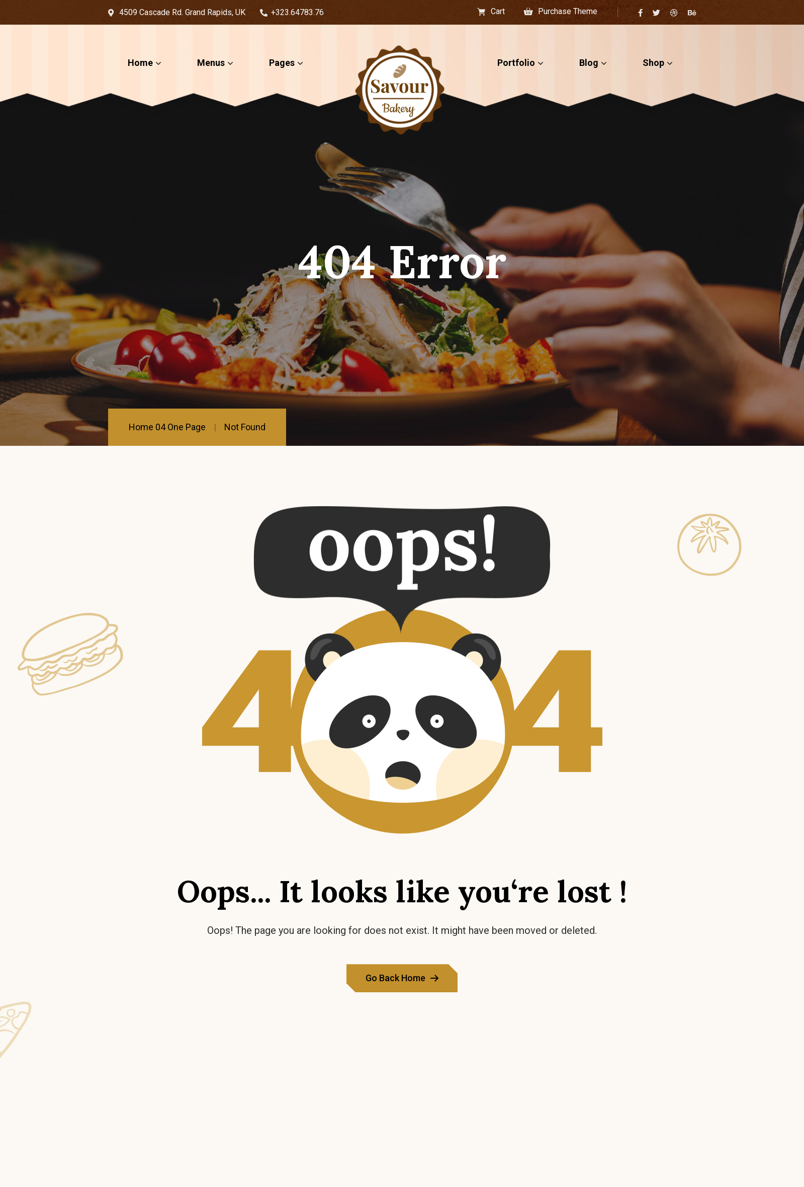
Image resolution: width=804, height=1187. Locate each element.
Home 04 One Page (167, 427)
